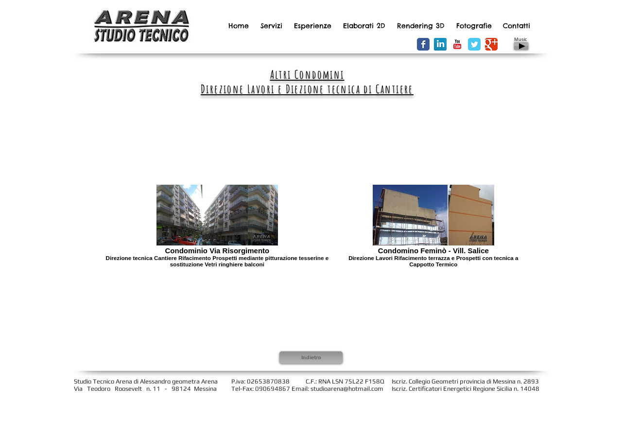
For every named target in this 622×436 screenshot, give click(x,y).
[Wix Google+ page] (491, 44)
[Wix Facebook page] (423, 44)
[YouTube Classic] (457, 44)
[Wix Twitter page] (474, 44)
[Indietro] (311, 357)
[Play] (521, 46)
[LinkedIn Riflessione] (440, 44)
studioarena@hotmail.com (347, 388)
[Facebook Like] (374, 45)
